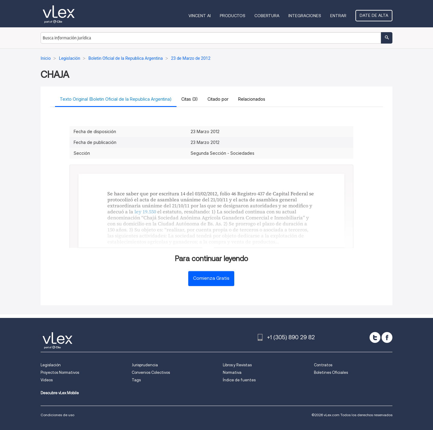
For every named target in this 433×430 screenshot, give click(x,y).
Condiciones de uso (57, 415)
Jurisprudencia (145, 365)
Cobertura (266, 15)
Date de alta (374, 15)
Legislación (51, 365)
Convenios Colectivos (151, 372)
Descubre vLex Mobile (60, 393)
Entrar (338, 15)
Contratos (323, 365)
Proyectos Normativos (60, 372)
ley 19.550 (145, 211)
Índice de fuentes (239, 380)
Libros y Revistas (237, 365)
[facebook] (387, 337)
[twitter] (375, 337)
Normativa (232, 372)
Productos (232, 15)
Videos (47, 380)
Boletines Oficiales (331, 372)
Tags (136, 380)
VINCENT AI (200, 15)
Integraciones (304, 15)
